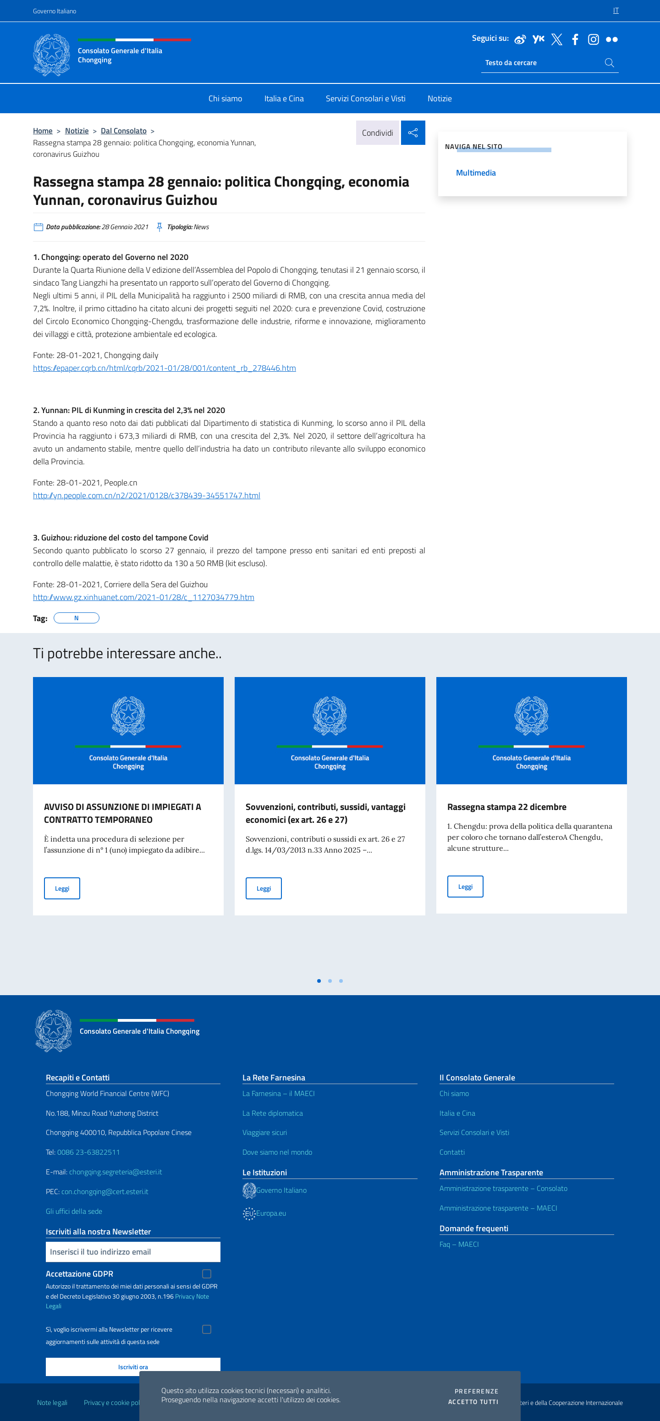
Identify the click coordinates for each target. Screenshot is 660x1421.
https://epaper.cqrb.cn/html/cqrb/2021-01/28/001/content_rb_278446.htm (164, 368)
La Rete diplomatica (272, 1112)
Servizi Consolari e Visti (474, 1132)
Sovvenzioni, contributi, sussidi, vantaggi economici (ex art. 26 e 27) (326, 812)
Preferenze (477, 1391)
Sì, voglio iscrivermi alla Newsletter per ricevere (109, 1329)
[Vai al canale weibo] (518, 38)
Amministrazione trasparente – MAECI (498, 1207)
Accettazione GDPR (79, 1273)
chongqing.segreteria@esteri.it (115, 1171)
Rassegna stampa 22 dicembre (506, 806)
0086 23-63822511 (88, 1151)
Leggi (67, 887)
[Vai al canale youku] (536, 38)
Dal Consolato (124, 130)
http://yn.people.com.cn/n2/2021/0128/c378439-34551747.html (146, 495)
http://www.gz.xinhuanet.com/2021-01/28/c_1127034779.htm (143, 597)
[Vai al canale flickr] (609, 38)
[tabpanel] (128, 824)
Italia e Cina (457, 1112)
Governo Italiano (54, 11)
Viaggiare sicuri (264, 1132)
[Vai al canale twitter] (554, 38)
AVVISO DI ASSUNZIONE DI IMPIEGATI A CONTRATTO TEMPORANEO (122, 812)
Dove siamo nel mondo (277, 1151)
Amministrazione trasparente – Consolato (503, 1188)
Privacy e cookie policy (116, 1402)
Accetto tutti (473, 1402)
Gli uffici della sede (74, 1211)
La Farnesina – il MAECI (278, 1093)
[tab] (319, 981)
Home (43, 130)
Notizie (77, 130)
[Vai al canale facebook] (573, 38)
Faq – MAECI (459, 1244)
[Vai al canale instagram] (591, 38)
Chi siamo (454, 1093)
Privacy (185, 1296)
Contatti (452, 1151)
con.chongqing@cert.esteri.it (104, 1191)
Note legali (52, 1402)
